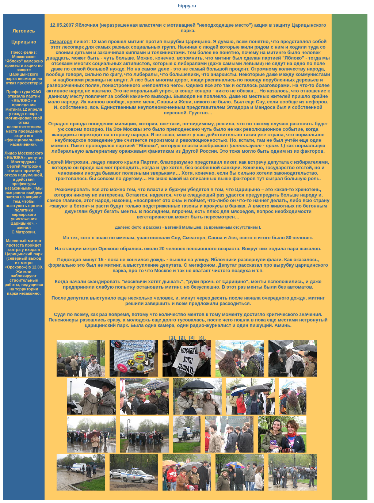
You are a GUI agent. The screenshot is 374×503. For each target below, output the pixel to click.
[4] (202, 337)
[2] (182, 337)
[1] (172, 337)
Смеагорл (61, 41)
